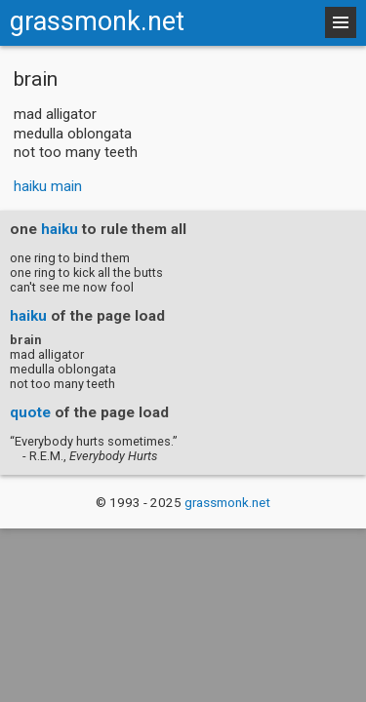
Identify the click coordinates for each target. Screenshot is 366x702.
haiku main (48, 186)
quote (30, 412)
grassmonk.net (97, 21)
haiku (59, 229)
